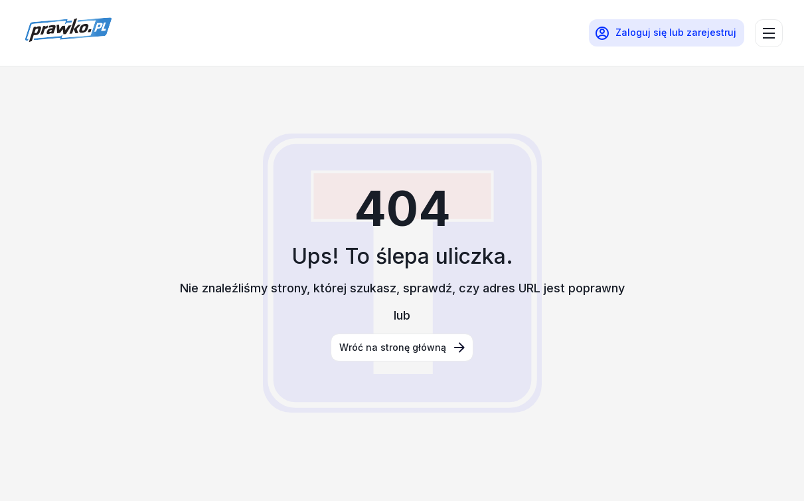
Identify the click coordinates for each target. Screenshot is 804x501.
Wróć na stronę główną (403, 347)
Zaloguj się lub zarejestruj (665, 33)
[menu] (769, 33)
